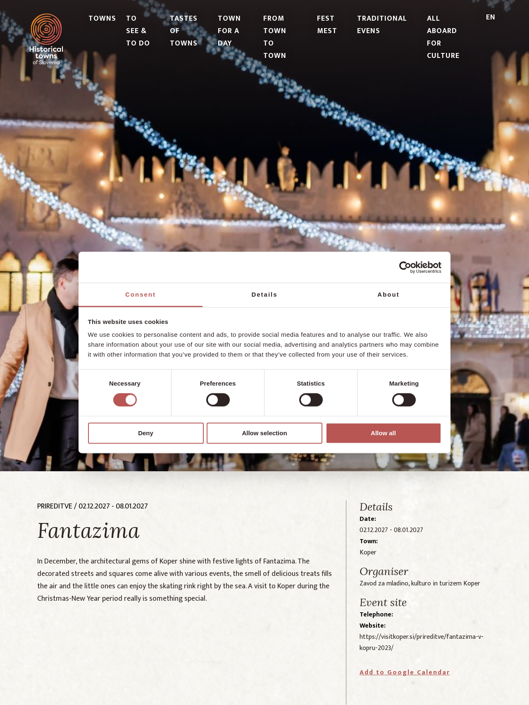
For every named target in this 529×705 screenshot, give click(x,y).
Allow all (383, 432)
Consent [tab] (140, 294)
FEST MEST (327, 24)
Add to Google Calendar (405, 672)
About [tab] (388, 294)
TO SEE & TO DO (138, 31)
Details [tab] (264, 294)
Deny (145, 432)
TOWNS (102, 18)
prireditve (54, 506)
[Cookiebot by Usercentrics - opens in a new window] (405, 267)
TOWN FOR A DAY (229, 31)
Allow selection (264, 432)
